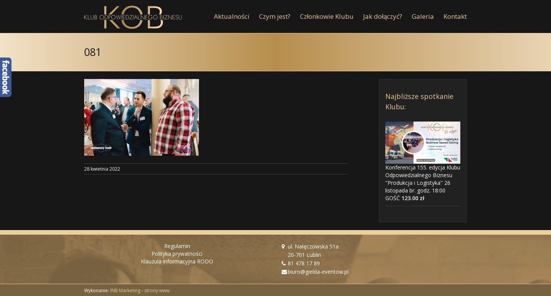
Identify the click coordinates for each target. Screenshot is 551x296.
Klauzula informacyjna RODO (177, 261)
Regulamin (177, 246)
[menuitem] (236, 16)
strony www (157, 290)
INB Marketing (125, 290)
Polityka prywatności (177, 253)
